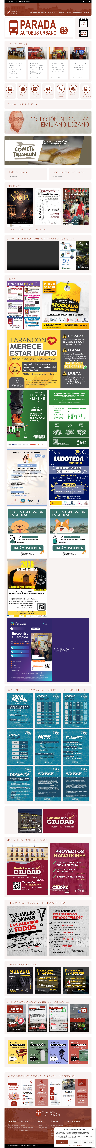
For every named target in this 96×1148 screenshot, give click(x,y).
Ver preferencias (87, 1142)
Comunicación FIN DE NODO (22, 104)
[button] (93, 1129)
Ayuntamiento (33, 13)
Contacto (87, 13)
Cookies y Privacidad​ (72, 1145)
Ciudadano (54, 13)
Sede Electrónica (78, 13)
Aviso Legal (79, 1145)
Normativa (41, 13)
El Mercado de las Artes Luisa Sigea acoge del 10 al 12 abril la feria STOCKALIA (57, 67)
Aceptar (62, 1142)
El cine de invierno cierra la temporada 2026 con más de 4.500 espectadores (36, 68)
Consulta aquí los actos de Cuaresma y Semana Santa (28, 230)
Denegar (75, 1142)
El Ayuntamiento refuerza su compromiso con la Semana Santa (80, 67)
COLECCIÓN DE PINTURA (59, 119)
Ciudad (47, 13)
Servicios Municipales (65, 13)
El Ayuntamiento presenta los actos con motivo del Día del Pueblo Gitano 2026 (16, 68)
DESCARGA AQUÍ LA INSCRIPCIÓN (63, 650)
